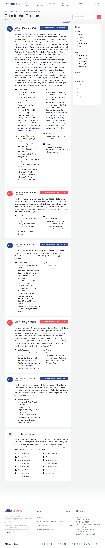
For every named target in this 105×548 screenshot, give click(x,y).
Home (39, 517)
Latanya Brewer (30, 309)
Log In (89, 4)
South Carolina (83, 43)
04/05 (78, 522)
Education (52, 3)
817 (80, 90)
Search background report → (54, 28)
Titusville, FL (83, 64)
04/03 (87, 522)
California (82, 35)
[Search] (84, 17)
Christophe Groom (22, 453)
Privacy (67, 521)
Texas (81, 46)
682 (80, 88)
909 (80, 96)
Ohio (80, 41)
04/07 (82, 519)
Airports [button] (80, 3)
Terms (67, 517)
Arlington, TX (83, 55)
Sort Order (66, 22)
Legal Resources (39, 4)
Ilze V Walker (50, 72)
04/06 (87, 519)
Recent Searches (82, 517)
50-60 (80, 76)
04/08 (78, 519)
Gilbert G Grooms (35, 78)
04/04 (82, 522)
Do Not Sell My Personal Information (50, 521)
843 (80, 93)
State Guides (26, 4)
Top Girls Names (82, 531)
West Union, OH (84, 67)
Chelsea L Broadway (53, 115)
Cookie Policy (70, 525)
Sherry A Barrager (29, 47)
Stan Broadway (41, 65)
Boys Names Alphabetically (85, 534)
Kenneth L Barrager (32, 128)
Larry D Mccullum (24, 393)
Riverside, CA (83, 58)
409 (80, 85)
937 (80, 99)
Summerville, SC (84, 61)
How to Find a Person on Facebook (88, 524)
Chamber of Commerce (64, 4)
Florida (81, 38)
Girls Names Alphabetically (85, 529)
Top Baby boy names (83, 526)
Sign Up (97, 4)
